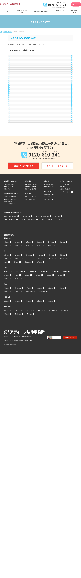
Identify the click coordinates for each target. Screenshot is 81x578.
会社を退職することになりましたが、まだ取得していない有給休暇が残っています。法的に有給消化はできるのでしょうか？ (40, 181)
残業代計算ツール (8, 383)
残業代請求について (9, 366)
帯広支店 (62, 424)
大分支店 (6, 496)
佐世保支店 (52, 492)
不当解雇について (8, 368)
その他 (58, 401)
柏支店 (5, 444)
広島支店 (6, 483)
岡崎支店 (31, 453)
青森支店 (6, 427)
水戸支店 (16, 444)
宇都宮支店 (28, 444)
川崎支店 (6, 440)
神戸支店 (61, 470)
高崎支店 (39, 444)
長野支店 (49, 457)
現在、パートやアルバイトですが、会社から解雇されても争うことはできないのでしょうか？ (39, 107)
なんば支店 (18, 470)
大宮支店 (29, 440)
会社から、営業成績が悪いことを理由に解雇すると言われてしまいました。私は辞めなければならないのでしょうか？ (40, 283)
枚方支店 (39, 470)
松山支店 (50, 483)
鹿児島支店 (18, 496)
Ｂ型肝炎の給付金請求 (9, 401)
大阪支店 (6, 470)
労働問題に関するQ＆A (10, 379)
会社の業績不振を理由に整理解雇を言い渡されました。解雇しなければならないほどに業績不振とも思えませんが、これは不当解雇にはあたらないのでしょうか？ (40, 229)
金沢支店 (6, 460)
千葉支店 (51, 440)
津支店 (16, 457)
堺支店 (29, 470)
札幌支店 (6, 424)
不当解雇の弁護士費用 (30, 368)
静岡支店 (42, 453)
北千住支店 (29, 437)
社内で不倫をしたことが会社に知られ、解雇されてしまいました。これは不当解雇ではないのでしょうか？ (40, 81)
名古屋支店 (7, 453)
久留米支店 (29, 492)
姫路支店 (6, 473)
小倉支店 (17, 492)
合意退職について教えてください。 (22, 58)
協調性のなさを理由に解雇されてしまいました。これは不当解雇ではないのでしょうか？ (38, 88)
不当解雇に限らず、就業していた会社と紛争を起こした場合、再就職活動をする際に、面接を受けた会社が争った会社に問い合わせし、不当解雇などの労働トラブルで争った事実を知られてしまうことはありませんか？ (40, 66)
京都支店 (50, 470)
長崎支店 (40, 492)
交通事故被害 (26, 398)
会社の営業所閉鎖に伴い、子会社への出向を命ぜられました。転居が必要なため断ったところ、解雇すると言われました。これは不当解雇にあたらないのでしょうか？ (40, 221)
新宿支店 (51, 437)
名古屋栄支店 (19, 453)
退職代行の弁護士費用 (30, 371)
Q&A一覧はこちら (40, 307)
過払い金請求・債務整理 (10, 398)
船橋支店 (62, 440)
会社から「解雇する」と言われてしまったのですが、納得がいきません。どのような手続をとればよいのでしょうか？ (40, 297)
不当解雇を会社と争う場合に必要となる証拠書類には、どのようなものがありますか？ (37, 252)
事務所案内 (63, 368)
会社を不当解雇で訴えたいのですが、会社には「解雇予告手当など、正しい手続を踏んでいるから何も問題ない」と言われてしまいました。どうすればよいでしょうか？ (40, 127)
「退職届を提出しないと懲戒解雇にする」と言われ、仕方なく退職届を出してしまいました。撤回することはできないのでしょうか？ (40, 165)
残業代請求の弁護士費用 (31, 366)
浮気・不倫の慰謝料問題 (42, 398)
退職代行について (8, 371)
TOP (1, 31)
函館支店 (28, 424)
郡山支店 (50, 427)
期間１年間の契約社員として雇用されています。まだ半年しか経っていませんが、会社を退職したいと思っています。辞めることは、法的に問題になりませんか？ (40, 149)
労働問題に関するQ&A (7, 31)
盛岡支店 (28, 427)
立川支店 (17, 437)
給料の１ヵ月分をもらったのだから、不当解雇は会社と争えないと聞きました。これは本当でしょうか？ (40, 267)
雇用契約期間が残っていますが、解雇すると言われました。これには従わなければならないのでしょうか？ (40, 197)
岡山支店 (28, 483)
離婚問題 (57, 398)
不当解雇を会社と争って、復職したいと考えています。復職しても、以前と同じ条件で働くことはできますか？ (41, 259)
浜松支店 (54, 453)
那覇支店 (29, 496)
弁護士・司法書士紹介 (66, 371)
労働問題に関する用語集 (10, 381)
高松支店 (39, 483)
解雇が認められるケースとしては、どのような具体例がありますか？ (32, 142)
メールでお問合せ (59, 347)
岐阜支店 (6, 457)
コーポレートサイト (65, 374)
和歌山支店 (42, 473)
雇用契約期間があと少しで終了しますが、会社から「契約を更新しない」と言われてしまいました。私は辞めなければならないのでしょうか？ (40, 189)
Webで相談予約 (24, 347)
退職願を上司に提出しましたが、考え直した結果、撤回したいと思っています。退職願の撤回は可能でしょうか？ (40, 157)
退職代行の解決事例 (30, 381)
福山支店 (17, 483)
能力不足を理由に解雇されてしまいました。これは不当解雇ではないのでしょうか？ (37, 93)
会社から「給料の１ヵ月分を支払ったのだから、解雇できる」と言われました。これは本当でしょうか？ (40, 275)
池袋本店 (6, 437)
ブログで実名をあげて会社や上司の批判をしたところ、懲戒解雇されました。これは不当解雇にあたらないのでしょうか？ (40, 213)
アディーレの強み (64, 366)
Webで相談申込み (48, 368)
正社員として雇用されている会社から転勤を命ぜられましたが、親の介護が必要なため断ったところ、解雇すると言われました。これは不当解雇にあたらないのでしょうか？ (40, 205)
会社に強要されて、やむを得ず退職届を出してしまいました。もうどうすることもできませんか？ (40, 113)
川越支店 (40, 440)
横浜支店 (62, 437)
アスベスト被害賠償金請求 (28, 401)
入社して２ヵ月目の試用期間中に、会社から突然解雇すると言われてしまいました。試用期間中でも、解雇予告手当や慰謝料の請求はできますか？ (40, 173)
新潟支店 (27, 457)
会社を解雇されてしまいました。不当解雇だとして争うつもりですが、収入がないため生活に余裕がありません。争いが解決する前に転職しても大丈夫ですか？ (40, 135)
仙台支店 (39, 427)
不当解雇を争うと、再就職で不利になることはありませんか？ (30, 74)
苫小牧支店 (51, 424)
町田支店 (40, 437)
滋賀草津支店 (29, 473)
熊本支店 (63, 492)
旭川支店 (17, 424)
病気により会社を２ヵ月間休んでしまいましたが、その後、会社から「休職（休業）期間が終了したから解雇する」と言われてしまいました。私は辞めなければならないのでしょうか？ (40, 237)
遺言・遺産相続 (46, 401)
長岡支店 (38, 457)
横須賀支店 (18, 440)
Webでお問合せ (75, 4)
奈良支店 (17, 473)
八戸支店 (17, 427)
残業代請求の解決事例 (30, 379)
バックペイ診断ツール (9, 386)
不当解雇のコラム (48, 379)
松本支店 (60, 457)
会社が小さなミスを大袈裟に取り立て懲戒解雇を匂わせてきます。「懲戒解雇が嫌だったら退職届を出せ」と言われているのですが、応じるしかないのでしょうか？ (41, 119)
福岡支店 (6, 492)
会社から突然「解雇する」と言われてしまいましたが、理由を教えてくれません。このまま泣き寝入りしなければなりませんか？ (40, 245)
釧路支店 (39, 424)
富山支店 (17, 460)
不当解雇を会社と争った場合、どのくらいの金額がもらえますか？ (31, 290)
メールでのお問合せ (49, 366)
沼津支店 (65, 453)
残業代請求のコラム (49, 376)
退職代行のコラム (48, 381)
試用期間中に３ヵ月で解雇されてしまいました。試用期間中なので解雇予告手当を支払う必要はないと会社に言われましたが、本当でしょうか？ (40, 100)
